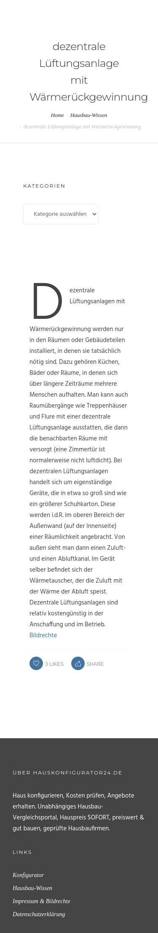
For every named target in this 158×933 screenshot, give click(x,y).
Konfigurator (28, 875)
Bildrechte (43, 636)
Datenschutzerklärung (39, 914)
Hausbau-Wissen (88, 115)
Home (57, 115)
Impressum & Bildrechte (41, 901)
